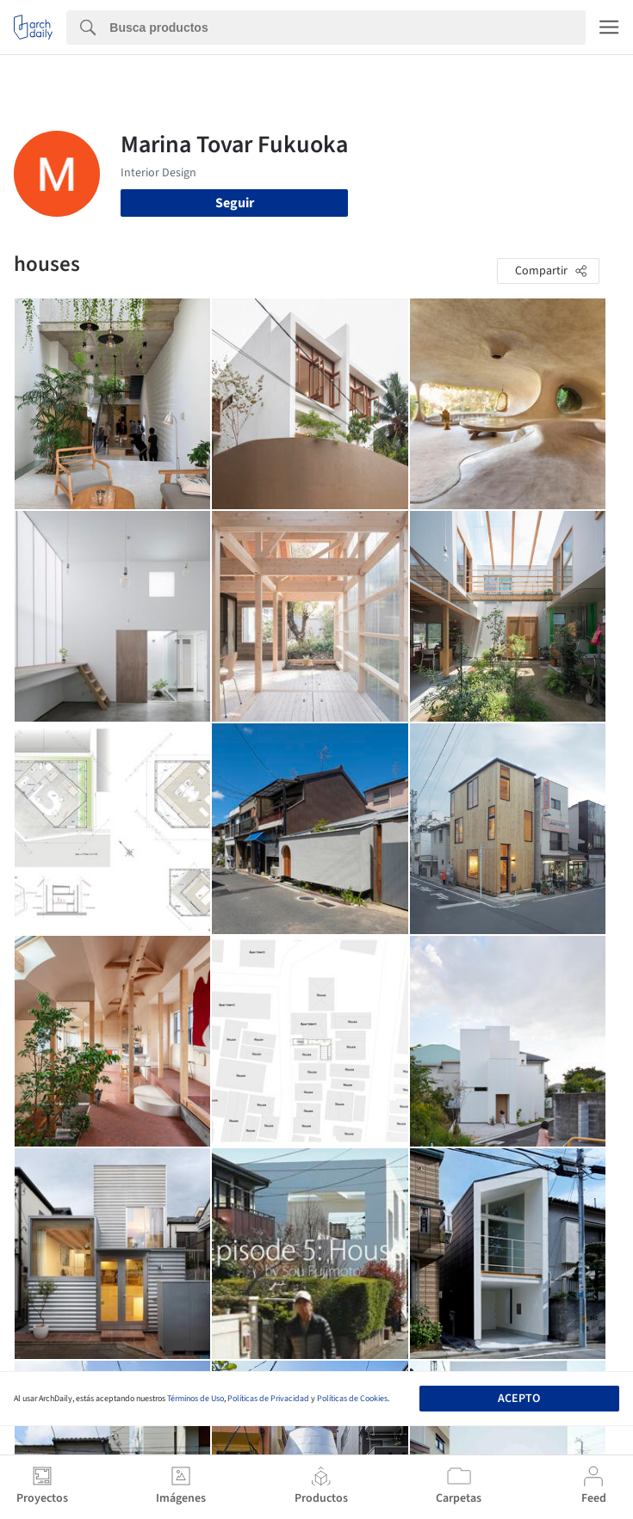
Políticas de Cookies (352, 1399)
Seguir (234, 203)
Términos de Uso (195, 1399)
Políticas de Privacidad (268, 1399)
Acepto (519, 1398)
